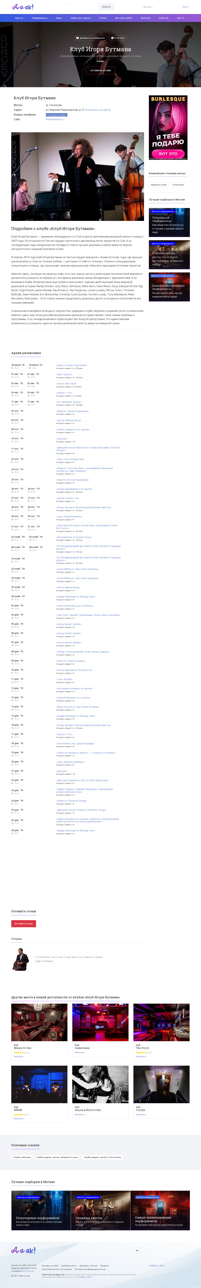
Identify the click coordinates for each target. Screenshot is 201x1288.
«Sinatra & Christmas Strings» (71, 800)
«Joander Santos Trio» (67, 498)
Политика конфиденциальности (90, 1269)
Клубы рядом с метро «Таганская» (103, 1157)
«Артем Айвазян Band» (68, 420)
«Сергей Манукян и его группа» (73, 697)
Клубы (103, 17)
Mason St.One (22, 1048)
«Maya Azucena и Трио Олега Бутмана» (77, 707)
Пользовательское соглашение (57, 1269)
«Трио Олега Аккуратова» (70, 459)
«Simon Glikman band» (68, 587)
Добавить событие (88, 1265)
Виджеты (104, 1265)
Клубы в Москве (22, 1157)
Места (181, 17)
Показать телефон (56, 115)
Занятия (146, 17)
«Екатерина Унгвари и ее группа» (74, 688)
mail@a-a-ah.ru (85, 1277)
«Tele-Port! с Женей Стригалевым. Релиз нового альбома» (88, 615)
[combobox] (81, 6)
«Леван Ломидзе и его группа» (72, 429)
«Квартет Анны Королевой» (71, 365)
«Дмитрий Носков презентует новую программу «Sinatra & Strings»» (88, 449)
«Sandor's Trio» (64, 393)
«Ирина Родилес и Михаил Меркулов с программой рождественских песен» (84, 790)
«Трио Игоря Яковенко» (69, 516)
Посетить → (20, 1056)
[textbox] (81, 4)
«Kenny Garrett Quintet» (68, 624)
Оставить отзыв (100, 70)
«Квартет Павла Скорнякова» (72, 411)
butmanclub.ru (55, 119)
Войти (185, 6)
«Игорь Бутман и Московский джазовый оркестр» (83, 507)
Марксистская (159, 184)
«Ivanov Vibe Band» (66, 383)
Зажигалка (82, 1048)
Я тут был (118, 37)
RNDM (18, 1110)
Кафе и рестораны (81, 17)
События (164, 17)
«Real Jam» (62, 438)
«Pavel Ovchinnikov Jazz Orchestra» (74, 606)
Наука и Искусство (88, 1110)
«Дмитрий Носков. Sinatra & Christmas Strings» (81, 810)
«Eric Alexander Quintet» (69, 402)
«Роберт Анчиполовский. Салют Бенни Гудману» (82, 651)
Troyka (140, 1110)
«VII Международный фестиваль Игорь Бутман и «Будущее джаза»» (88, 547)
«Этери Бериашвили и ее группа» (74, 489)
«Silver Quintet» (64, 374)
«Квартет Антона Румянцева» (72, 480)
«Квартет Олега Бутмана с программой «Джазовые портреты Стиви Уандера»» (84, 469)
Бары (59, 17)
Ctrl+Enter (27, 1271)
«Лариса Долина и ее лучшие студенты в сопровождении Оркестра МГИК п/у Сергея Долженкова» (87, 820)
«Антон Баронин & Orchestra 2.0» (74, 670)
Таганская (178, 184)
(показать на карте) (98, 109)
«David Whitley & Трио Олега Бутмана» (77, 569)
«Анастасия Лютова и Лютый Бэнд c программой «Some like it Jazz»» (87, 527)
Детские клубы (124, 17)
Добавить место (69, 1265)
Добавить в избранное (90, 37)
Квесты (20, 17)
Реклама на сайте (50, 1265)
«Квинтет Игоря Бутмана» (70, 661)
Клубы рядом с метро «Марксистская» (57, 1157)
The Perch (142, 1048)
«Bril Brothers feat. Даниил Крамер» (75, 743)
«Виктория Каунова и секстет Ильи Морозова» (82, 780)
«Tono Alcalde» (64, 679)
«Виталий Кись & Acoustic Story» (74, 537)
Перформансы (40, 17)
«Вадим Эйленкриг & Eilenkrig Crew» (75, 596)
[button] (141, 134)
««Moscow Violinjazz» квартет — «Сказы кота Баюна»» (86, 752)
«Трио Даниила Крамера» (70, 762)
